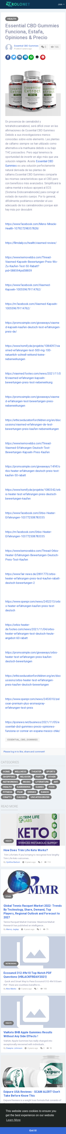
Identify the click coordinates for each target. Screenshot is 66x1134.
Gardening (23, 787)
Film (20, 792)
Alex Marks (11, 989)
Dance (45, 792)
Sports (50, 771)
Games (40, 787)
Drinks (32, 792)
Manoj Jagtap (12, 929)
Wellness (20, 771)
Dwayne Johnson (14, 1048)
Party (39, 776)
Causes (21, 797)
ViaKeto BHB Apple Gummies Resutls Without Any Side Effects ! (28, 1034)
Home (6, 771)
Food (52, 787)
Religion (25, 776)
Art (56, 781)
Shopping (9, 776)
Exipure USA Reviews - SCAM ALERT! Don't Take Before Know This (32, 1093)
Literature (42, 781)
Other (51, 776)
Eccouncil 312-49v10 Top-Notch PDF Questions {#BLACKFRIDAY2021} (28, 974)
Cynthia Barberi (13, 862)
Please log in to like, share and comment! (24, 751)
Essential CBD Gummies (26, 45)
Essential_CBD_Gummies (22, 739)
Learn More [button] (13, 1119)
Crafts (7, 797)
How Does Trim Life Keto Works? (26, 850)
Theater (36, 771)
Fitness (7, 792)
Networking (10, 781)
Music (26, 781)
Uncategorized (40, 797)
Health (11, 18)
